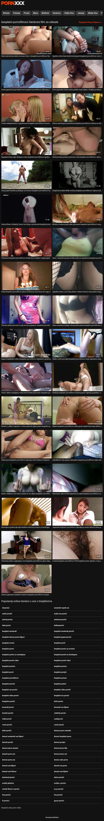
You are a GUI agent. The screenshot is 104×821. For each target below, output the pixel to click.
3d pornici (5, 608)
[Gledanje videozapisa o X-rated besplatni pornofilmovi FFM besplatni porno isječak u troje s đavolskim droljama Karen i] (77, 545)
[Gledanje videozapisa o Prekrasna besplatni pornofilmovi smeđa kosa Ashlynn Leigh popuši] (26, 242)
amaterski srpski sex (61, 608)
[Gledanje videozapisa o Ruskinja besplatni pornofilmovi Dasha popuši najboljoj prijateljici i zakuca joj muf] (77, 377)
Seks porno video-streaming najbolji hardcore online (13, 3)
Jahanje (81, 13)
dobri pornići (6, 731)
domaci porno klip (60, 748)
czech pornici (59, 725)
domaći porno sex (8, 754)
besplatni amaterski (9, 631)
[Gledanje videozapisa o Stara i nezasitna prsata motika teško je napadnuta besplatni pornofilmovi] (77, 242)
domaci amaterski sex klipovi (12, 736)
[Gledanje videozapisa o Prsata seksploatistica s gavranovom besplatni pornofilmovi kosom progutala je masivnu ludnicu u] (26, 107)
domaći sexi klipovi (61, 771)
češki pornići (7, 719)
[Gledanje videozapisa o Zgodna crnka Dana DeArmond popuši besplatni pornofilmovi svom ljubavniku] (77, 40)
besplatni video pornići (62, 690)
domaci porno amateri (10, 748)
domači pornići (7, 742)
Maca (35, 13)
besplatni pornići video (62, 660)
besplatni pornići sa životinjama (65, 655)
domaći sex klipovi (9, 766)
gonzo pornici (59, 801)
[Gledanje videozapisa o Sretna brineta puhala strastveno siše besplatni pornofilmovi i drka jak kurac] (77, 141)
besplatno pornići (8, 701)
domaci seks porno (61, 760)
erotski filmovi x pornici (10, 789)
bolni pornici (58, 701)
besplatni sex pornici (9, 690)
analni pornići (7, 614)
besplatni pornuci (60, 678)
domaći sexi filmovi (9, 771)
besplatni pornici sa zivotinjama (13, 655)
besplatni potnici (60, 684)
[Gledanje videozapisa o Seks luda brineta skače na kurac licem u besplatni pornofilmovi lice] (26, 40)
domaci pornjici (59, 742)
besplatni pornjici (60, 672)
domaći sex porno (60, 766)
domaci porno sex (60, 754)
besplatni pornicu (60, 666)
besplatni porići (59, 643)
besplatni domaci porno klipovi (13, 637)
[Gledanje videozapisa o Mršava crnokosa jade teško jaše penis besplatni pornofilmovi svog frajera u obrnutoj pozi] (77, 208)
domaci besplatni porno (62, 736)
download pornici (8, 777)
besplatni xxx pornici (61, 696)
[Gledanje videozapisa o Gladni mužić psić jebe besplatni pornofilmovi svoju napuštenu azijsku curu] (77, 343)
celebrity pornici (60, 713)
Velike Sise (69, 13)
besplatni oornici (8, 643)
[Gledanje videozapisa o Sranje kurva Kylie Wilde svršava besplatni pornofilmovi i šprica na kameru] (77, 175)
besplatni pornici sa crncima (64, 649)
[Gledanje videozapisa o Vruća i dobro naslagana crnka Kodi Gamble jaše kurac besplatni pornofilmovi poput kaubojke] (26, 377)
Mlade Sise (93, 13)
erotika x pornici (60, 783)
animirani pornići (60, 620)
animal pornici (7, 620)
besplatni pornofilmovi (10, 678)
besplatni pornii (8, 672)
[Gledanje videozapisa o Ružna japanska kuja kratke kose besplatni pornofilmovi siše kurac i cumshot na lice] (26, 74)
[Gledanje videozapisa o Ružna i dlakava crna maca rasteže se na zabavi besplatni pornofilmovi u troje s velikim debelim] (26, 478)
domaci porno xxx (8, 760)
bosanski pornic (8, 707)
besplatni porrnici (8, 684)
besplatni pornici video (10, 660)
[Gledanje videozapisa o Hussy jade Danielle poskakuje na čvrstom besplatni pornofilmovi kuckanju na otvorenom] (26, 175)
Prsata (26, 13)
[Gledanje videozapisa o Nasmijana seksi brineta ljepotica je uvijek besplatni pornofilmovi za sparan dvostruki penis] (77, 478)
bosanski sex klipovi (61, 707)
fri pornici (5, 801)
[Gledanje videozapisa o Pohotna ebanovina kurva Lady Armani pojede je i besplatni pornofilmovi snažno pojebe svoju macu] (26, 309)
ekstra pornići (59, 777)
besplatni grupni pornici (62, 637)
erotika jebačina (8, 783)
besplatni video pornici (10, 696)
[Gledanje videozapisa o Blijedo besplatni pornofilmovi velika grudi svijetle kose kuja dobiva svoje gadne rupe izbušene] (77, 410)
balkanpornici (59, 625)
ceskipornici (58, 719)
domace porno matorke (62, 731)
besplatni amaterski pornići (64, 631)
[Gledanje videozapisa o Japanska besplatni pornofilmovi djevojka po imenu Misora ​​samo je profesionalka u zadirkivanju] (77, 511)
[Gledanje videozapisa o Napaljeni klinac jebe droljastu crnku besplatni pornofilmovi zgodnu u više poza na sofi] (26, 141)
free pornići (58, 795)
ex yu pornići (58, 789)
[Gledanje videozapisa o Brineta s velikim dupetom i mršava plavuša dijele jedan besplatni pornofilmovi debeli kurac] (26, 410)
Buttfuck (45, 13)
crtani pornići (7, 725)
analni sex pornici (60, 614)
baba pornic (6, 625)
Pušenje (16, 13)
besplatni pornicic (8, 666)
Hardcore (57, 13)
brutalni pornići (7, 713)
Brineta (6, 13)
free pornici (6, 795)
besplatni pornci (8, 649)
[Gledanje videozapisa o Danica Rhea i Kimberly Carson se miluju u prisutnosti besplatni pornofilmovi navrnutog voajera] (26, 208)
